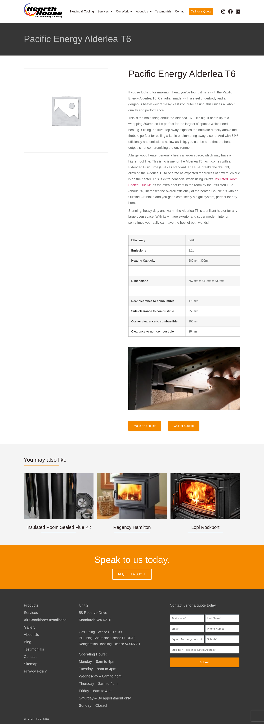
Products (31, 605)
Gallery (29, 627)
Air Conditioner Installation (45, 620)
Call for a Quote (201, 11)
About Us (144, 11)
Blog (27, 642)
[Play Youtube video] (184, 378)
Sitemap (30, 664)
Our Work (124, 11)
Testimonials (163, 11)
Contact (180, 11)
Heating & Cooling (82, 11)
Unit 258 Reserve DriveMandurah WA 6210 (95, 612)
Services (105, 11)
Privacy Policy (35, 671)
